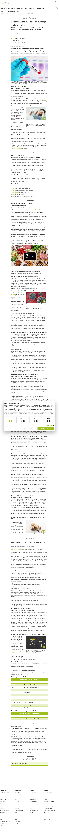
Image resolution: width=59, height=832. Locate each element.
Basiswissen (32, 8)
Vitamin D (14, 190)
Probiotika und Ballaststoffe (34, 805)
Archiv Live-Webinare (48, 812)
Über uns (27, 1)
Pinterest (30, 18)
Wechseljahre (17, 823)
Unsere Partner (46, 814)
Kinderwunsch (17, 816)
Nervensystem (2, 814)
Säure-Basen (17, 797)
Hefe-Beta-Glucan (15, 192)
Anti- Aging (17, 801)
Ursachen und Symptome (16, 33)
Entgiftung (17, 808)
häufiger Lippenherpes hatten (42, 217)
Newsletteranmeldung (48, 808)
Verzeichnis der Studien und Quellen (18, 42)
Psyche (1, 819)
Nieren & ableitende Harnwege (5, 816)
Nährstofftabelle (47, 819)
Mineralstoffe (32, 803)
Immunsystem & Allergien (4, 805)
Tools (17, 11)
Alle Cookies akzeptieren (46, 428)
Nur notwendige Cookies (29, 428)
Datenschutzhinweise (34, 1)
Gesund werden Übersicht (4, 792)
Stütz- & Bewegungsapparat (5, 823)
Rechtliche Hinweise (43, 1)
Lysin (13, 196)
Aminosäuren (32, 797)
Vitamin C (14, 188)
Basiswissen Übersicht (48, 792)
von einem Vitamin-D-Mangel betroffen (34, 400)
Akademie (46, 803)
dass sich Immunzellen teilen (38, 209)
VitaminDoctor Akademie (8, 11)
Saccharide (31, 808)
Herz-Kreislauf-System (4, 803)
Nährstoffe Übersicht (33, 794)
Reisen (16, 819)
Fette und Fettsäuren (33, 801)
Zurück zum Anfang (29, 152)
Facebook (24, 18)
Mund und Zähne (3, 812)
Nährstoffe (24, 8)
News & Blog (40, 8)
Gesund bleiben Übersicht (19, 794)
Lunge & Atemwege (3, 808)
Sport (16, 825)
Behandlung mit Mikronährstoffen (18, 38)
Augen (1, 794)
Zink (13, 186)
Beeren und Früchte (33, 792)
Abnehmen (17, 805)
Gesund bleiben (15, 8)
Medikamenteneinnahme (4, 810)
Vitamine (31, 812)
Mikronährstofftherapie (48, 794)
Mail (33, 18)
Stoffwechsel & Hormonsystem (5, 821)
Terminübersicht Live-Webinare (49, 810)
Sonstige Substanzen (33, 814)
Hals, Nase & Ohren (3, 799)
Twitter (27, 18)
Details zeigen (49, 425)
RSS (35, 18)
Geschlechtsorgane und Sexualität (6, 797)
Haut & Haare (2, 801)
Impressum (48, 410)
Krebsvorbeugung (18, 814)
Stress (16, 803)
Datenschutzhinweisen (37, 410)
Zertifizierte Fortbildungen (49, 806)
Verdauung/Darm (3, 825)
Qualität (45, 799)
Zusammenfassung (15, 40)
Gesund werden (5, 8)
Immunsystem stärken (19, 810)
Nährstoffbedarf (47, 797)
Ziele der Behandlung (15, 36)
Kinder (16, 812)
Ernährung (16, 799)
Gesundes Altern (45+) (19, 792)
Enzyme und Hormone (33, 799)
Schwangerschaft (18, 821)
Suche (57, 8)
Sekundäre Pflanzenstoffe (34, 810)
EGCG (13, 194)
